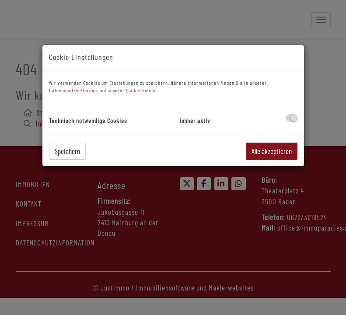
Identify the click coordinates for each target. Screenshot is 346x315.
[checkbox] (291, 118)
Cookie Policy (140, 90)
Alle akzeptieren (272, 151)
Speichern (67, 151)
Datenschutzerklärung (73, 90)
